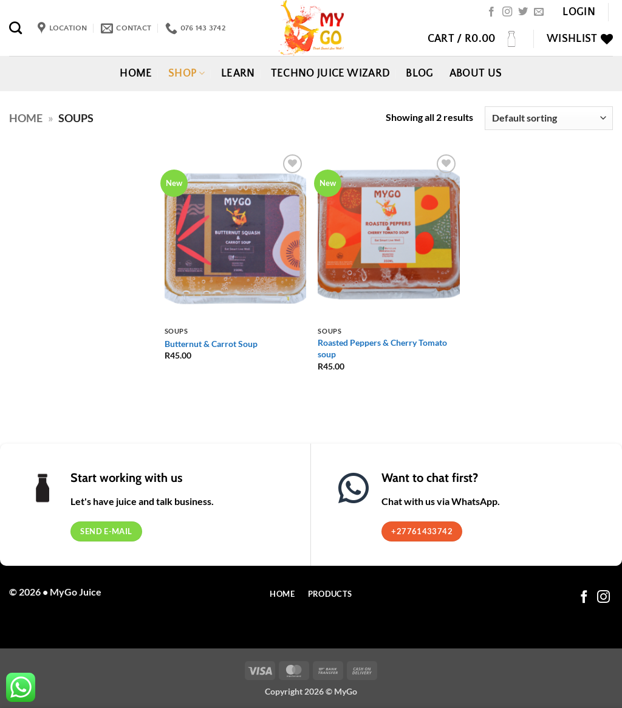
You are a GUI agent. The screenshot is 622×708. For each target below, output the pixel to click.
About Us (475, 73)
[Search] (15, 27)
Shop (186, 73)
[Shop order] (549, 118)
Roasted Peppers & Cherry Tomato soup (382, 348)
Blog (419, 73)
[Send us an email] (539, 12)
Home (136, 73)
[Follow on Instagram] (507, 12)
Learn (238, 73)
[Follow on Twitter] (523, 12)
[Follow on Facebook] (491, 12)
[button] (578, 12)
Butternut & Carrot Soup (211, 344)
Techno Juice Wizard (331, 73)
